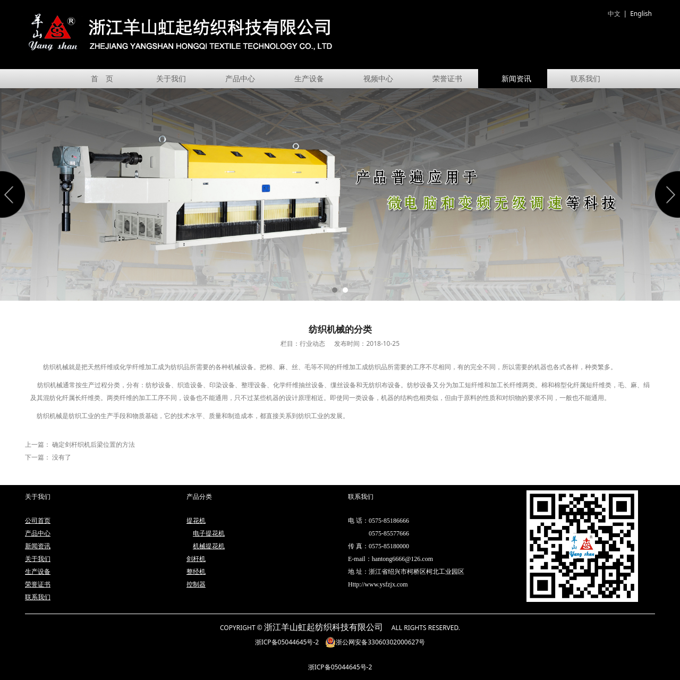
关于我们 (171, 78)
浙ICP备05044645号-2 (287, 642)
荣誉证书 (447, 78)
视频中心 (378, 78)
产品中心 (240, 78)
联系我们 (585, 78)
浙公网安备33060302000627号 (375, 642)
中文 (614, 13)
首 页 (102, 78)
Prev (14, 194)
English (641, 13)
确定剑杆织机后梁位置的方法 (93, 444)
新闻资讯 (516, 78)
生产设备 (309, 78)
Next (665, 194)
